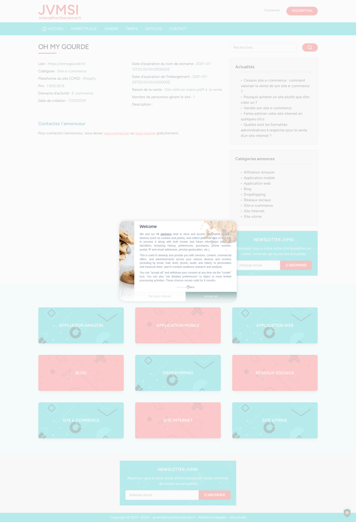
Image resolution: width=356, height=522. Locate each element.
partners (166, 234)
